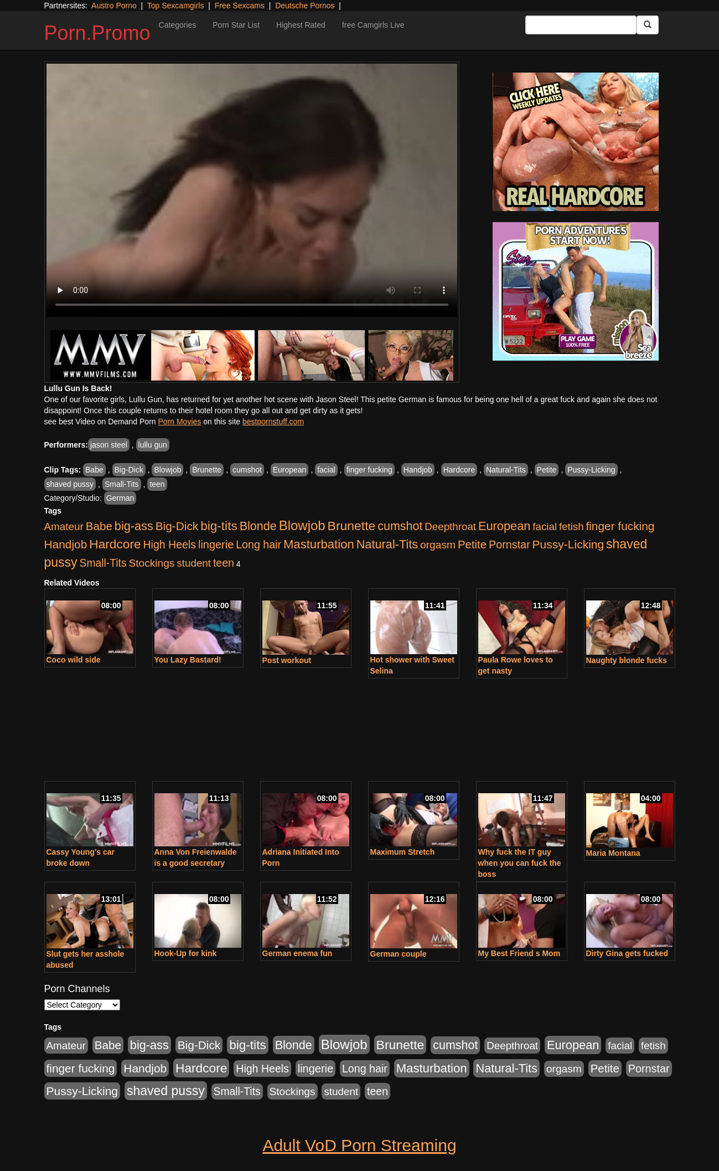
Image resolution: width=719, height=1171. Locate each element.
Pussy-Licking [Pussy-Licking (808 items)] (568, 544)
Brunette (206, 469)
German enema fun (297, 953)
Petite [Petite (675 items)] (472, 544)
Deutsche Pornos (304, 5)
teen (156, 484)
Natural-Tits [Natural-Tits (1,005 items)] (387, 544)
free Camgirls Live (373, 24)
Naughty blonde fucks (626, 660)
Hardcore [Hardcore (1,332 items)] (115, 544)
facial (326, 469)
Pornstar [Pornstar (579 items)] (509, 544)
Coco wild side (73, 659)
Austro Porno (114, 5)
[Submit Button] (648, 25)
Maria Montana (613, 853)
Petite (547, 469)
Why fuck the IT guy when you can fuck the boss (519, 863)
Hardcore (459, 469)
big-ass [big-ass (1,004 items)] (134, 526)
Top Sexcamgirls (175, 5)
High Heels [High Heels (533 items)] (169, 544)
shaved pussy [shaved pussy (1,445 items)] (166, 1090)
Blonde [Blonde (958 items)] (258, 526)
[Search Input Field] (581, 25)
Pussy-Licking (591, 469)
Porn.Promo (97, 33)
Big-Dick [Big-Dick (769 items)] (177, 526)
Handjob (418, 469)
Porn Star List (236, 24)
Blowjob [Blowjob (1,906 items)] (302, 525)
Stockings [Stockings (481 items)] (151, 563)
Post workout (287, 660)
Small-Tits (122, 484)
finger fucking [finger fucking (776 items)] (620, 526)
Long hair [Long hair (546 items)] (258, 544)
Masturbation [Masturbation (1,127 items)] (318, 544)
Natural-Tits (506, 469)
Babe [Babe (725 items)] (99, 526)
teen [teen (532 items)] (223, 563)
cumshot (247, 469)
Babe (94, 469)
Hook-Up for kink (185, 953)
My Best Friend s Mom (519, 953)
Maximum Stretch (402, 852)
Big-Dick (129, 469)
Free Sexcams (240, 5)
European (290, 469)
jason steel (108, 444)
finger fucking (369, 469)
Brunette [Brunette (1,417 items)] (352, 525)
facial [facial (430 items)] (544, 526)
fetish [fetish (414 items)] (571, 526)
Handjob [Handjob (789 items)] (65, 544)
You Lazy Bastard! (187, 659)
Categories (177, 24)
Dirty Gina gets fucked (627, 953)
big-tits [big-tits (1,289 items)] (218, 526)
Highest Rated (300, 24)
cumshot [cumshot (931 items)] (399, 526)
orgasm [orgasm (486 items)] (438, 545)
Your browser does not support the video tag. (251, 190)
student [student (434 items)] (194, 563)
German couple (398, 953)
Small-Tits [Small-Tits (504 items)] (103, 563)
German (120, 498)
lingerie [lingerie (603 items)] (216, 544)
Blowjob (167, 469)
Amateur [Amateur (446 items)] (64, 526)
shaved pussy (70, 484)
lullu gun (152, 444)
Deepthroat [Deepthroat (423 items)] (450, 526)
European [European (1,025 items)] (504, 526)
